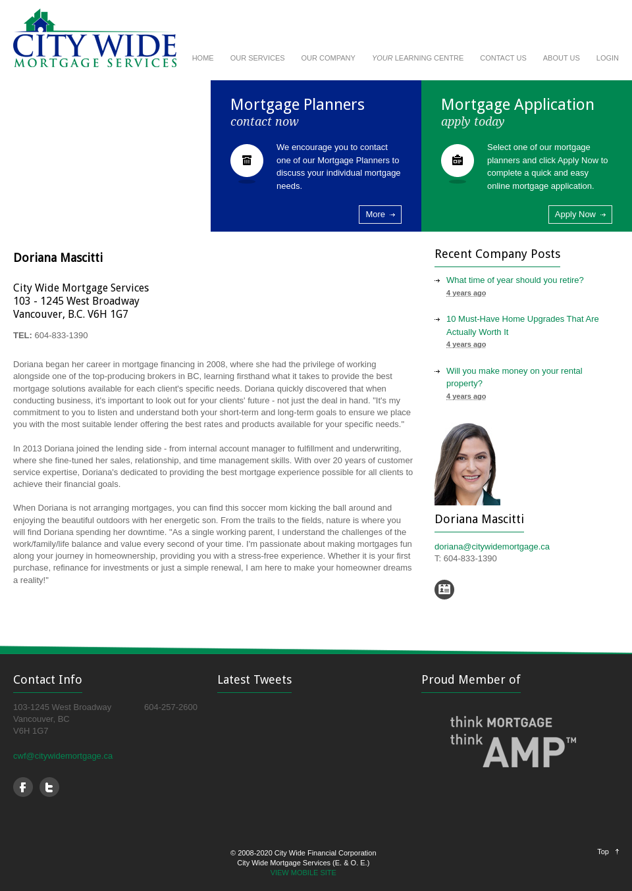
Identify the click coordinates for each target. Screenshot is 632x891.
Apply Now (575, 214)
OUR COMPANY (329, 58)
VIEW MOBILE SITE (303, 873)
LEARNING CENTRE (417, 58)
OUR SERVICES (257, 58)
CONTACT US (503, 58)
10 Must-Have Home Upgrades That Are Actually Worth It (522, 325)
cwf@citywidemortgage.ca (63, 756)
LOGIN (607, 58)
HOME (203, 58)
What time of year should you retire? (515, 280)
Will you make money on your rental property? (514, 377)
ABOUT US (561, 58)
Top (603, 851)
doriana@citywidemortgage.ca (492, 546)
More (375, 214)
